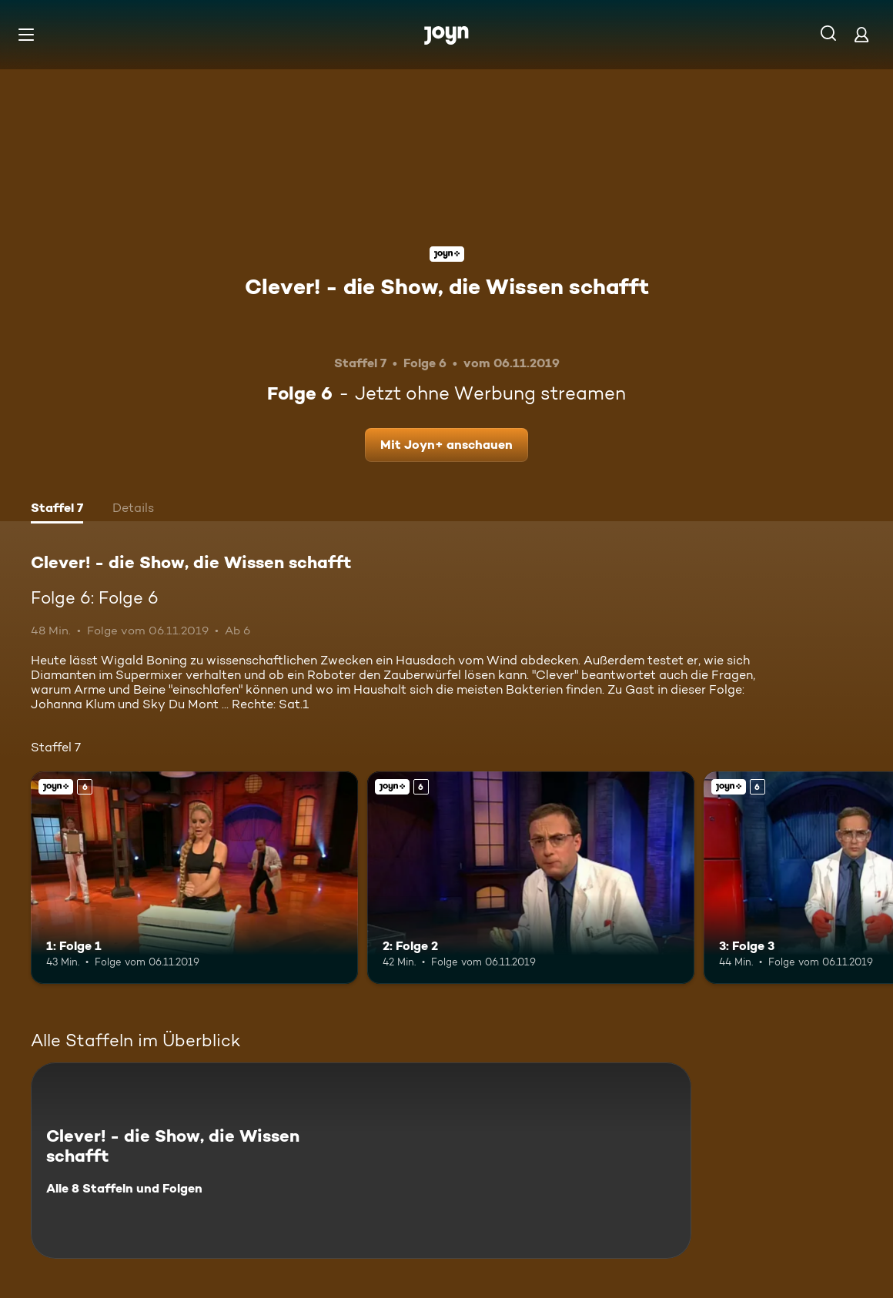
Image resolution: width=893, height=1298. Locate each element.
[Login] (861, 34)
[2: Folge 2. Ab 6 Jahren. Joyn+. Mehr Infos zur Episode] (530, 877)
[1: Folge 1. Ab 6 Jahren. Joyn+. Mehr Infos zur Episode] (194, 877)
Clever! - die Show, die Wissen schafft (447, 286)
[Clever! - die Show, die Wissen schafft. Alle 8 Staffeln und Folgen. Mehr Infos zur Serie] (361, 1160)
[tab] (57, 510)
